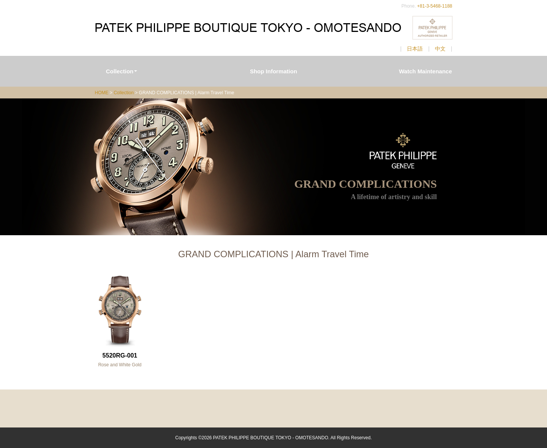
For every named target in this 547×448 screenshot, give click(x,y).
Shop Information (273, 71)
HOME (102, 92)
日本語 (415, 49)
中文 (440, 49)
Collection (122, 71)
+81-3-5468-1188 (434, 6)
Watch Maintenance (425, 71)
